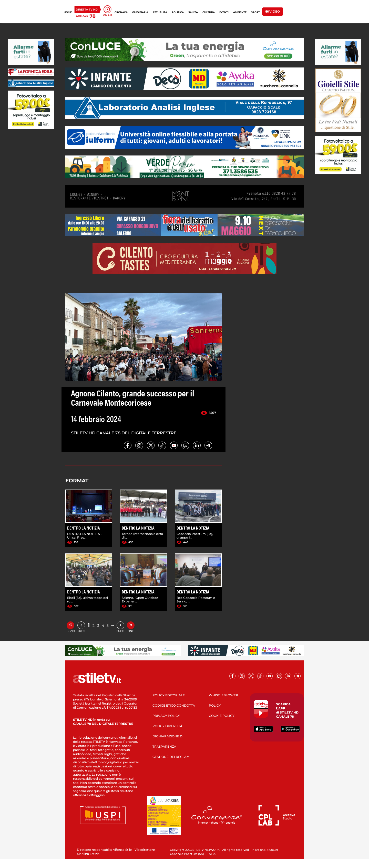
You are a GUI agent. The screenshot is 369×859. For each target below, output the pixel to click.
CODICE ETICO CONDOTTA (173, 705)
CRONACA (121, 12)
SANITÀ (193, 12)
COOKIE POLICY (221, 716)
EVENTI (224, 12)
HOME (68, 12)
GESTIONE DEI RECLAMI (171, 757)
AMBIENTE (240, 12)
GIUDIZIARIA (140, 12)
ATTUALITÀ (160, 12)
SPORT (255, 12)
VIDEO (272, 11)
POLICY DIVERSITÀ (167, 726)
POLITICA (178, 12)
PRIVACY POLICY (166, 716)
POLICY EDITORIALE (168, 695)
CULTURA (208, 12)
